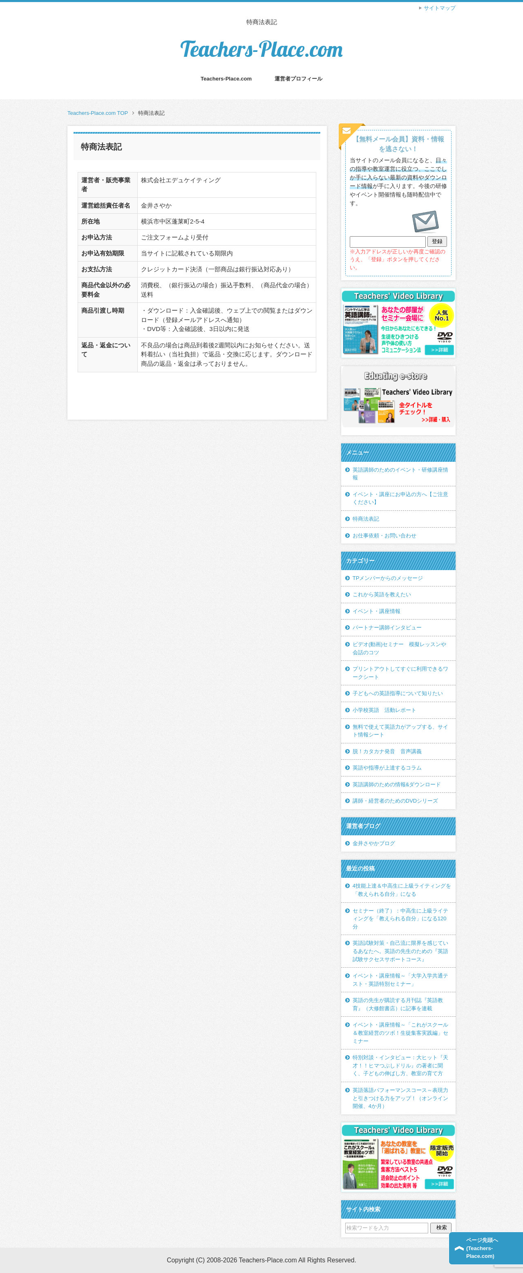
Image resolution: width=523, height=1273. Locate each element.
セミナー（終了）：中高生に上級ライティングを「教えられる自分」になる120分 (400, 919)
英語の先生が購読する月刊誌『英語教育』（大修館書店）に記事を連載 (398, 1004)
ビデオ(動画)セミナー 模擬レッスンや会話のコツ (400, 648)
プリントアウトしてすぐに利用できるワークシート (400, 673)
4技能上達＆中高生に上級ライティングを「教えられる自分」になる (402, 890)
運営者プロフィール (298, 79)
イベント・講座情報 (376, 611)
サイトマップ (440, 8)
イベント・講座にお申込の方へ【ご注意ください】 (400, 498)
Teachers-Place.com (261, 49)
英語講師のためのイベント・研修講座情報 (400, 474)
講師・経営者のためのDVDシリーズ (395, 801)
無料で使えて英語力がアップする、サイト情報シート (400, 731)
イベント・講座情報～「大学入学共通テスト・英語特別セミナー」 (400, 980)
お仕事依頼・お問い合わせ (384, 535)
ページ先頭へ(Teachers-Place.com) (482, 1248)
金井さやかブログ (374, 843)
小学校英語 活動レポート (384, 710)
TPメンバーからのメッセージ (388, 578)
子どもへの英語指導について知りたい (398, 693)
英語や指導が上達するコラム (387, 768)
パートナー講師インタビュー (387, 627)
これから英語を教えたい (382, 594)
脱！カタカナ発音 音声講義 (387, 751)
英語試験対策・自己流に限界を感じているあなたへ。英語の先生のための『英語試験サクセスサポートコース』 (400, 951)
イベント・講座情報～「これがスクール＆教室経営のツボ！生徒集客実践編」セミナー (400, 1033)
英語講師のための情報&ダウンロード (397, 784)
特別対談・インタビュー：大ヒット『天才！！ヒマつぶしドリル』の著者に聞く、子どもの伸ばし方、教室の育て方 (400, 1065)
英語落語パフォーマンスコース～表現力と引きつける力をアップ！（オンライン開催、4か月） (400, 1098)
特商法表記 (366, 519)
